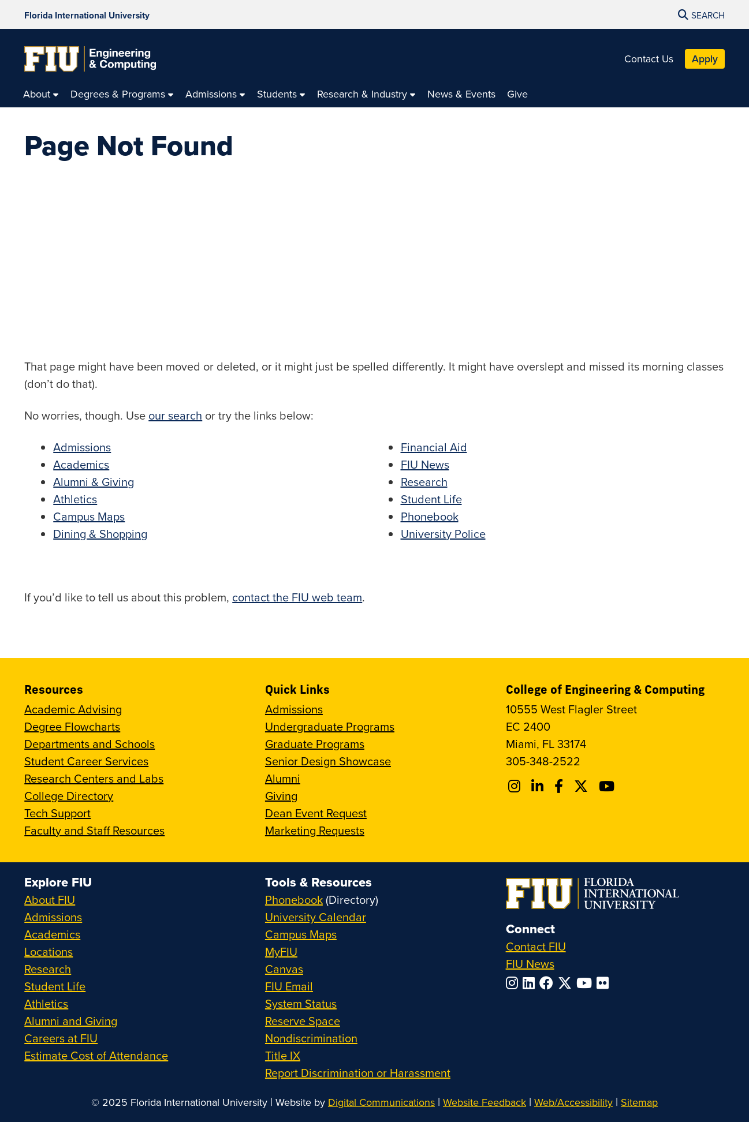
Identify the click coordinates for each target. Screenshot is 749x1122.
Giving (281, 795)
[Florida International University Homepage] (87, 14)
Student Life (431, 499)
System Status (301, 1003)
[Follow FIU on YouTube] (586, 983)
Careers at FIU (61, 1038)
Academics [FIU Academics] (52, 934)
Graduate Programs (314, 743)
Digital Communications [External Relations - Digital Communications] (381, 1102)
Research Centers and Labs (93, 778)
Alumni (282, 778)
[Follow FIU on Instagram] (514, 983)
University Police (443, 533)
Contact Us (648, 58)
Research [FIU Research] (47, 968)
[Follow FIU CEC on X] (583, 786)
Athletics (75, 499)
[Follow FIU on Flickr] (605, 983)
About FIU (49, 899)
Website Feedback (484, 1102)
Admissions (82, 447)
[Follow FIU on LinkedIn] (531, 983)
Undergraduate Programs (329, 726)
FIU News (425, 464)
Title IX (282, 1055)
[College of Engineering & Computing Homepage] (90, 59)
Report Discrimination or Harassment (357, 1072)
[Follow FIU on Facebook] (548, 983)
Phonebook (430, 516)
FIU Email (289, 986)
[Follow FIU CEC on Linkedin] (539, 786)
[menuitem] (41, 93)
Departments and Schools (89, 743)
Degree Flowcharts (72, 726)
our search (175, 415)
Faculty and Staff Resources (94, 830)
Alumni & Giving (93, 481)
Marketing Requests (314, 830)
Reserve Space (302, 1020)
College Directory (68, 795)
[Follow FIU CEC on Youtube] (608, 786)
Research (424, 481)
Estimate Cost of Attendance (96, 1055)
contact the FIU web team (297, 597)
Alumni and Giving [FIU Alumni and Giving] (70, 1020)
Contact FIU (536, 946)
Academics (81, 464)
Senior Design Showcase (328, 761)
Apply (705, 58)
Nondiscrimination (311, 1038)
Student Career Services (86, 761)
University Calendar (315, 916)
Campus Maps (89, 516)
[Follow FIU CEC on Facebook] (560, 786)
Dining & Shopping (100, 533)
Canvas (284, 968)
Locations (48, 951)
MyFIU (281, 951)
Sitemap (639, 1102)
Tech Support (57, 813)
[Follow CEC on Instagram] (516, 786)
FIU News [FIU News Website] (530, 963)
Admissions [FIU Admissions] (53, 916)
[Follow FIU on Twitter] (567, 983)
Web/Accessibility (573, 1102)
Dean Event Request (316, 813)
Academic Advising (73, 709)
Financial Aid (434, 447)
